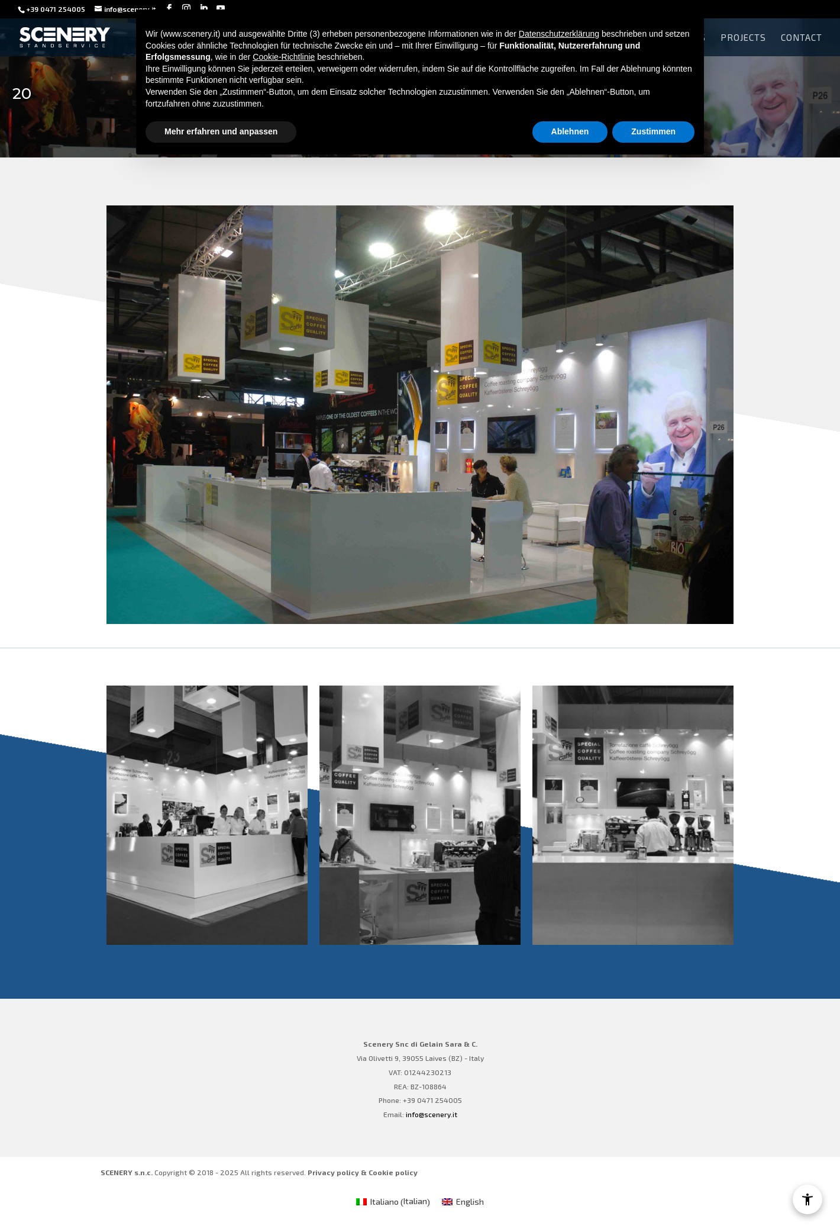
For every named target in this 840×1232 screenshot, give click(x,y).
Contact (801, 38)
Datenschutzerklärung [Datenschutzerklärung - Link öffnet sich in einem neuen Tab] (559, 33)
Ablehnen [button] (570, 131)
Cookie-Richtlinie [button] (284, 57)
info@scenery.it (431, 1114)
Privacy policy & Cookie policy (363, 1172)
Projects (743, 38)
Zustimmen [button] (653, 131)
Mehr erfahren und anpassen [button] (220, 131)
